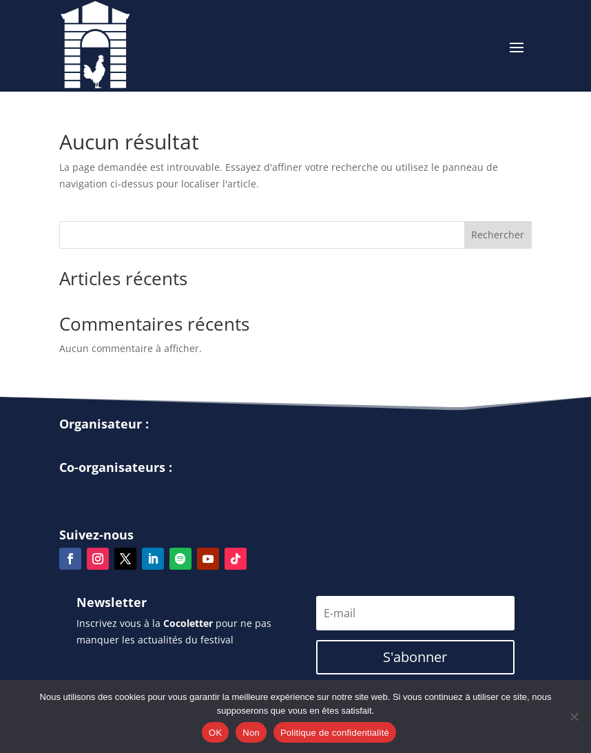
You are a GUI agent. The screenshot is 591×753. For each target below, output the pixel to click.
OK (215, 733)
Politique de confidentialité (334, 733)
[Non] (574, 716)
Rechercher (497, 234)
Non (251, 733)
